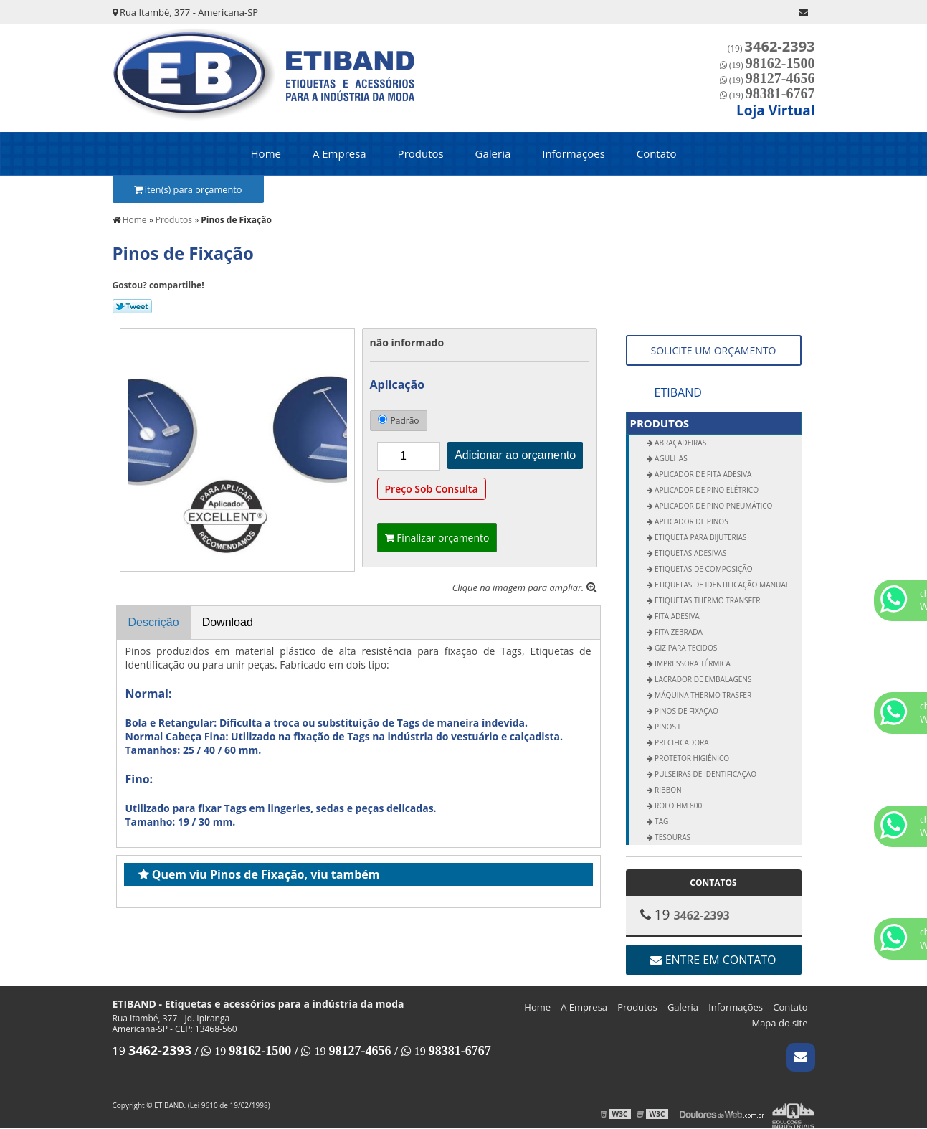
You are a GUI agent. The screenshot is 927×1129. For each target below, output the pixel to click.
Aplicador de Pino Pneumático (713, 506)
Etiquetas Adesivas (690, 553)
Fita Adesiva (676, 616)
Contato (657, 153)
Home (266, 153)
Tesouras (672, 837)
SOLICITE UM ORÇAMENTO (713, 350)
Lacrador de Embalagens (702, 679)
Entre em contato (713, 960)
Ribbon (667, 790)
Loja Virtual (775, 110)
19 (152, 1051)
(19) (771, 48)
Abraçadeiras (680, 443)
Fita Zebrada (678, 632)
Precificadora (681, 742)
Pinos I (666, 727)
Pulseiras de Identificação (704, 774)
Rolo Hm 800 (678, 805)
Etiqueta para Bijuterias (700, 537)
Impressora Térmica (692, 663)
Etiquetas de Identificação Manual (721, 585)
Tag (661, 821)
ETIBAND (678, 392)
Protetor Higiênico (691, 758)
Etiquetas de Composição (703, 569)
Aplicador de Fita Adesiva (702, 474)
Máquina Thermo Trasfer (702, 695)
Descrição (153, 622)
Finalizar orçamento (437, 537)
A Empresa (339, 153)
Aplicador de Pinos (690, 521)
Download (227, 622)
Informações (573, 153)
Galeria (493, 153)
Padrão (398, 421)
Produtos (421, 153)
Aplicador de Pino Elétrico (706, 490)
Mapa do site (779, 1022)
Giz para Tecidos (685, 648)
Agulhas (670, 458)
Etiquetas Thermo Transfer (707, 600)
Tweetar (132, 306)
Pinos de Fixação (685, 711)
